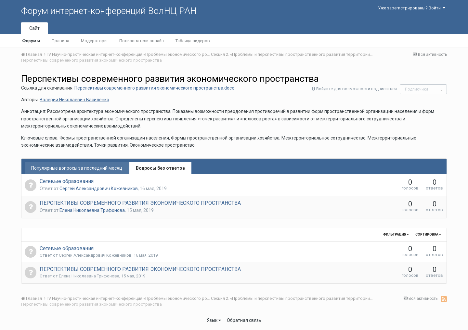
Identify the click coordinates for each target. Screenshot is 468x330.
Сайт (34, 28)
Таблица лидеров (193, 40)
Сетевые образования (67, 181)
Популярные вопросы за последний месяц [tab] (76, 168)
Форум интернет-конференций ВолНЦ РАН (109, 11)
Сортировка (428, 234)
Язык (214, 320)
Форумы (31, 40)
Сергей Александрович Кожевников (98, 188)
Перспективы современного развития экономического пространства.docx (154, 88)
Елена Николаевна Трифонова (92, 210)
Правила (60, 40)
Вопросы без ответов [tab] (160, 168)
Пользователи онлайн (141, 40)
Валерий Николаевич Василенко (74, 99)
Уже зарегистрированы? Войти (411, 8)
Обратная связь (244, 320)
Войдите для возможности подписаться (356, 88)
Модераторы (94, 40)
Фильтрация (396, 234)
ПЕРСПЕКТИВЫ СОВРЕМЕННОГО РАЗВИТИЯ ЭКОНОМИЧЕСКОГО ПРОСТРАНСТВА (140, 203)
